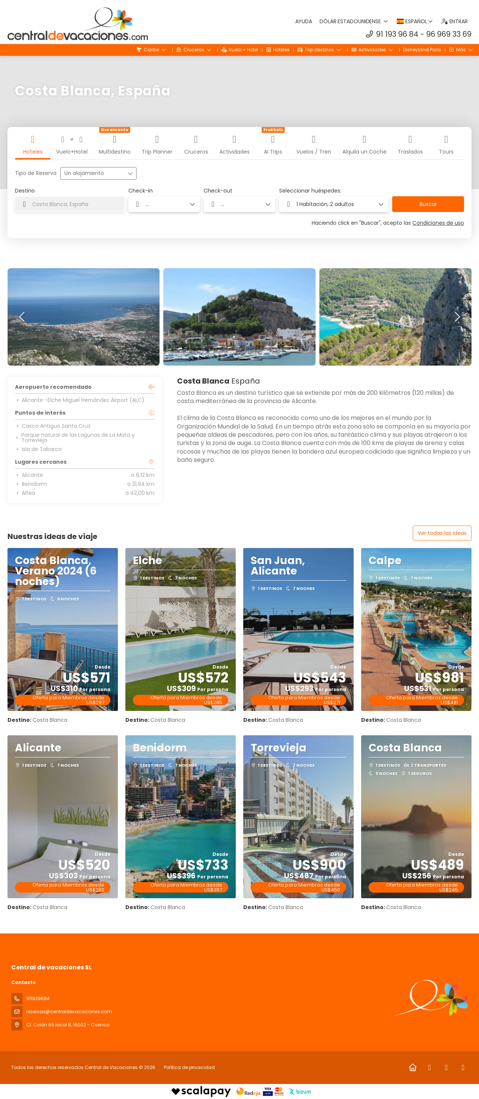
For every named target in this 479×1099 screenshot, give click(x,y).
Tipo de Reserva (36, 173)
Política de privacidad (189, 1067)
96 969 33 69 (449, 34)
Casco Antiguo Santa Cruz (53, 426)
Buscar (428, 204)
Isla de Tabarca (38, 449)
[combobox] (70, 204)
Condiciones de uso (438, 223)
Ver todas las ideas (442, 533)
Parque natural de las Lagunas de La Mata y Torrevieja (75, 437)
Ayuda (303, 21)
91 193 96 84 (397, 34)
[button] (22, 316)
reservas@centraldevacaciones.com (69, 1011)
